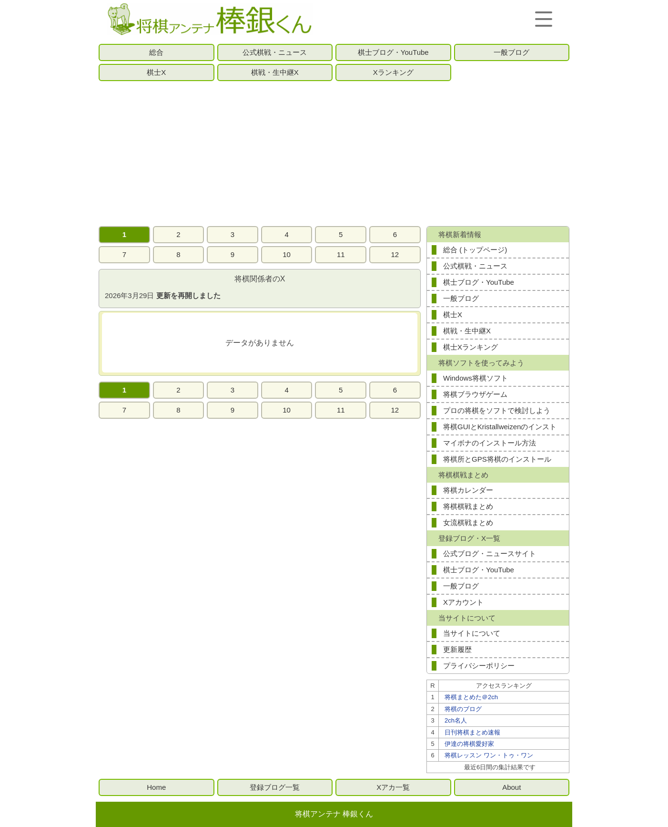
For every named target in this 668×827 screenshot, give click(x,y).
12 (395, 254)
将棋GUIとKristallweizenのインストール (500, 428)
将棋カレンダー (468, 490)
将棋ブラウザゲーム (475, 394)
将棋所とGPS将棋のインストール (497, 459)
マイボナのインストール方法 (489, 443)
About (511, 787)
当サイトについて (471, 633)
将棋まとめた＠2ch (471, 697)
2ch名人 (456, 720)
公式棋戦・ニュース (275, 52)
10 (287, 254)
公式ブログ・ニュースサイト (489, 553)
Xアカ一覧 (393, 787)
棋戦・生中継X (275, 72)
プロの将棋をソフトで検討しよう (496, 410)
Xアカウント (463, 602)
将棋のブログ (463, 709)
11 (341, 254)
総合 (156, 52)
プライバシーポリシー (479, 666)
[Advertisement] (334, 153)
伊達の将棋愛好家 (469, 743)
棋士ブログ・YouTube (393, 52)
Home (156, 787)
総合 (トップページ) (475, 250)
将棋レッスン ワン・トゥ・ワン (489, 755)
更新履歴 (457, 649)
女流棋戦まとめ (468, 522)
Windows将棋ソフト (475, 378)
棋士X (156, 72)
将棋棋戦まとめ (468, 506)
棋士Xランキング (470, 347)
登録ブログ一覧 (275, 787)
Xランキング (393, 72)
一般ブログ (511, 52)
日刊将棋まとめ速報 (472, 732)
